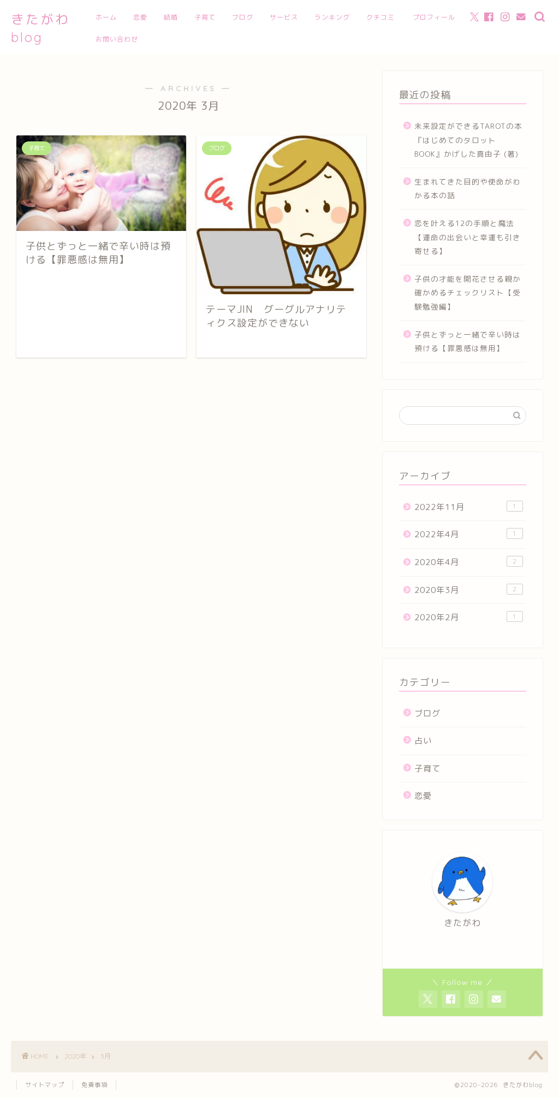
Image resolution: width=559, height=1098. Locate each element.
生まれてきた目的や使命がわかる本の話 (467, 188)
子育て (205, 17)
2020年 (75, 1056)
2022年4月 (468, 534)
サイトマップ (44, 1085)
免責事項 (94, 1085)
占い (423, 740)
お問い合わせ (117, 39)
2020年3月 (468, 590)
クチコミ (380, 17)
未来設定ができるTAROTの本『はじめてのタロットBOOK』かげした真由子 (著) (468, 140)
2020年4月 (468, 562)
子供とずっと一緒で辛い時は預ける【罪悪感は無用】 (467, 341)
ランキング (332, 17)
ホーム (106, 17)
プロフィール (434, 17)
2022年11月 (468, 507)
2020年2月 (468, 617)
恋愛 (140, 17)
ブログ (242, 17)
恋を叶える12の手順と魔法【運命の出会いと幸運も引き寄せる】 (467, 237)
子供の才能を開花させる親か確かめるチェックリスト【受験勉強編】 (467, 293)
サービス (284, 17)
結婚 (171, 17)
